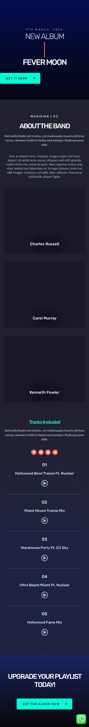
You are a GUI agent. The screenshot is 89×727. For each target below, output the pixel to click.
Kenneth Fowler (44, 392)
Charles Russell (44, 244)
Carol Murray (44, 318)
